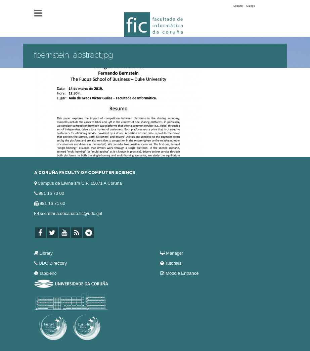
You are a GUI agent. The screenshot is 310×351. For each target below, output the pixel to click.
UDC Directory (53, 263)
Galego (250, 5)
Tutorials (173, 263)
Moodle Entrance (182, 273)
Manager (174, 253)
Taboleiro (48, 273)
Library (46, 253)
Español (238, 5)
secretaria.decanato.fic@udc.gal (71, 213)
